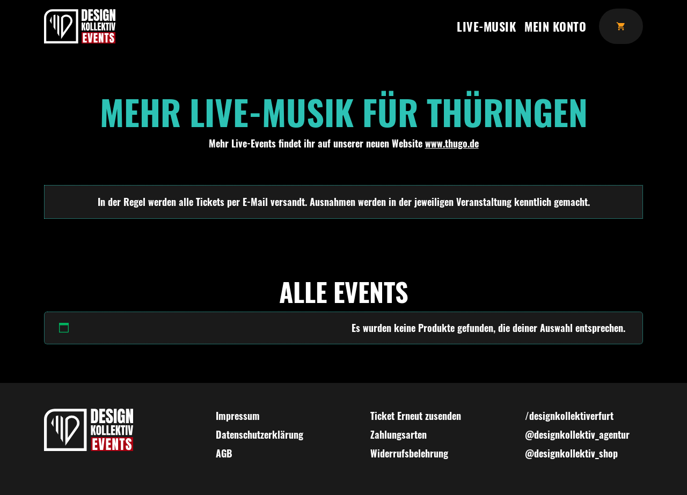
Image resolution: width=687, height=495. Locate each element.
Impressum (238, 416)
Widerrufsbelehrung (409, 453)
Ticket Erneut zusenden (415, 416)
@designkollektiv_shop (571, 453)
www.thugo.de (452, 143)
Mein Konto (555, 26)
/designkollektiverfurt (569, 416)
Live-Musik (486, 26)
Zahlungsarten (398, 434)
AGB (224, 453)
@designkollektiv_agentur (577, 434)
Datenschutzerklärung (259, 434)
